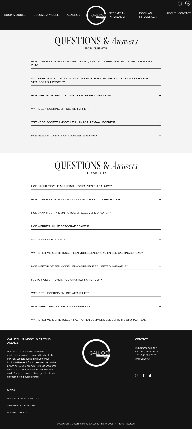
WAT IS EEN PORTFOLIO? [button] (48, 240)
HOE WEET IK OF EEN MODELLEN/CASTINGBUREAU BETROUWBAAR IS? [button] (79, 266)
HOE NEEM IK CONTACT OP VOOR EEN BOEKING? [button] (64, 136)
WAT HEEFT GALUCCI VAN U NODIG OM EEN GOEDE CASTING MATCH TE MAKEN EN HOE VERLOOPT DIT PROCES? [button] (89, 81)
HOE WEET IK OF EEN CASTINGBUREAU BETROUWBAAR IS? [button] (71, 96)
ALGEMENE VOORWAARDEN (23, 398)
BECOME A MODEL (46, 15)
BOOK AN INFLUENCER (148, 15)
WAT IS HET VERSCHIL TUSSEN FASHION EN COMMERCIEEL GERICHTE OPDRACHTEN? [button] (88, 320)
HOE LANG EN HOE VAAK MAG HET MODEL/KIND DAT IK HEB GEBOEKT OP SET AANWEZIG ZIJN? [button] (91, 64)
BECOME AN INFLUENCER (117, 15)
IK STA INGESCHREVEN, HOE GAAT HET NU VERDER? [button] (66, 280)
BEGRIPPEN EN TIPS (18, 412)
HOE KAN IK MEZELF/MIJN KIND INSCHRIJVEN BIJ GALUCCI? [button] (71, 186)
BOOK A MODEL (15, 15)
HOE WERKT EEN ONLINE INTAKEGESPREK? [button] (60, 306)
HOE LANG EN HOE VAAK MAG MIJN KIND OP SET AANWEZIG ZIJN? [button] (75, 199)
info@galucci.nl (142, 358)
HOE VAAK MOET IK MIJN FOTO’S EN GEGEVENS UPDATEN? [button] (71, 213)
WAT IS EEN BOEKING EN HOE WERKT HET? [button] (60, 109)
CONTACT (184, 13)
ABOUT (171, 13)
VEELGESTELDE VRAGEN (21, 405)
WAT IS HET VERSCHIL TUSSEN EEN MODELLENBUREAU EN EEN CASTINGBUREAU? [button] (87, 253)
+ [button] (160, 65)
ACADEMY (73, 15)
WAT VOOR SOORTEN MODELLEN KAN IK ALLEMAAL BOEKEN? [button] (73, 122)
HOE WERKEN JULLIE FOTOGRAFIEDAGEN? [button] (60, 226)
